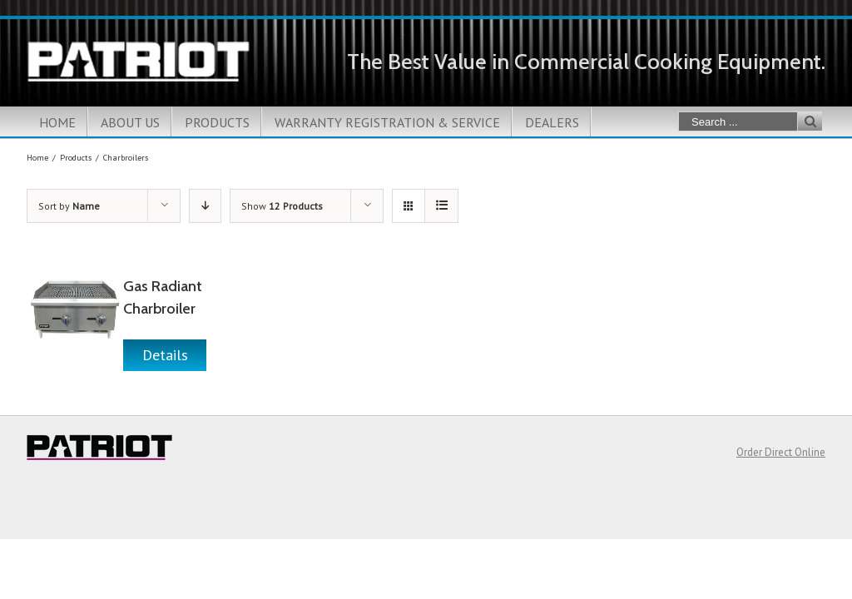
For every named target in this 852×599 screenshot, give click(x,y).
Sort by (69, 206)
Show (282, 206)
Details (165, 354)
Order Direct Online (780, 452)
